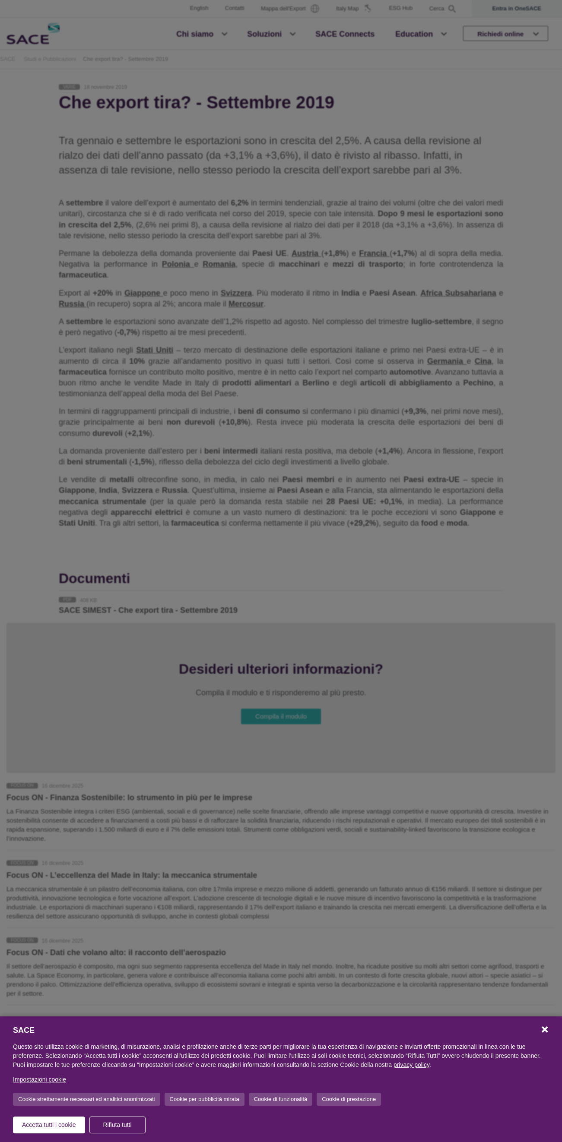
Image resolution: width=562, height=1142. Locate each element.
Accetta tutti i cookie (49, 1124)
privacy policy (411, 1064)
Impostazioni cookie (39, 1079)
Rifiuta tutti (117, 1124)
